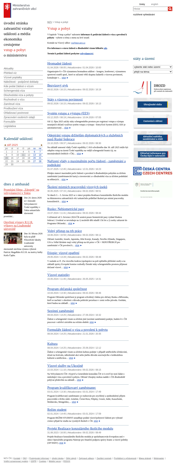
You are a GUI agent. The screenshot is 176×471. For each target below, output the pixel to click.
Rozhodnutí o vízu (14, 99)
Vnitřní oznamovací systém (16, 461)
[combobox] (150, 9)
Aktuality (8, 68)
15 (6, 158)
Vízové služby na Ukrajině (65, 366)
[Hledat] (170, 9)
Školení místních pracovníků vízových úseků (77, 187)
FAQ (25, 458)
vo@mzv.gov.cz (78, 43)
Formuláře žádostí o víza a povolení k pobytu (77, 330)
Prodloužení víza (13, 108)
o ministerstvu (15, 55)
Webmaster (159, 458)
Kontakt (16, 458)
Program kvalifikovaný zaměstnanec (71, 388)
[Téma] (152, 72)
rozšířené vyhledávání (144, 14)
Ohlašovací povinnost (16, 112)
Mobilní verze (55, 461)
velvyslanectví (86, 53)
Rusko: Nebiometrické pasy (65, 209)
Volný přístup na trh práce (64, 231)
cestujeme (12, 44)
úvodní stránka (16, 23)
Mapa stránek (145, 458)
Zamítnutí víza (12, 103)
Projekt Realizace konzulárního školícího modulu (80, 428)
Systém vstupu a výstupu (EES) (68, 113)
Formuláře (10, 121)
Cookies (42, 461)
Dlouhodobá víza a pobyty (19, 95)
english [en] (154, 4)
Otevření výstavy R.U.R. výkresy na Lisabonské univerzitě (18, 225)
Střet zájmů (71, 458)
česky (142, 4)
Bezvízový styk (57, 85)
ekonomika (13, 39)
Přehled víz (10, 72)
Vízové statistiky (58, 275)
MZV (49, 22)
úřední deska (58, 458)
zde (105, 48)
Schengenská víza (14, 90)
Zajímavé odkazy (86, 458)
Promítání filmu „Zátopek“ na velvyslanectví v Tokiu (21, 191)
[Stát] (152, 67)
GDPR (33, 461)
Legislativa (10, 126)
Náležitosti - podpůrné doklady (21, 81)
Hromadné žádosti (59, 63)
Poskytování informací (39, 458)
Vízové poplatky (13, 77)
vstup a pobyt (15, 49)
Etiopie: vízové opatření (63, 253)
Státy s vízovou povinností (65, 99)
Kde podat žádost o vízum (19, 86)
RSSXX (66, 461)
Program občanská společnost (67, 289)
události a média (17, 33)
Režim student (56, 410)
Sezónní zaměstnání (60, 311)
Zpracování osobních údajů (19, 117)
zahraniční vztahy (18, 28)
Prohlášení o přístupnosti (125, 458)
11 (23, 155)
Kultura (52, 344)
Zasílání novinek (104, 458)
